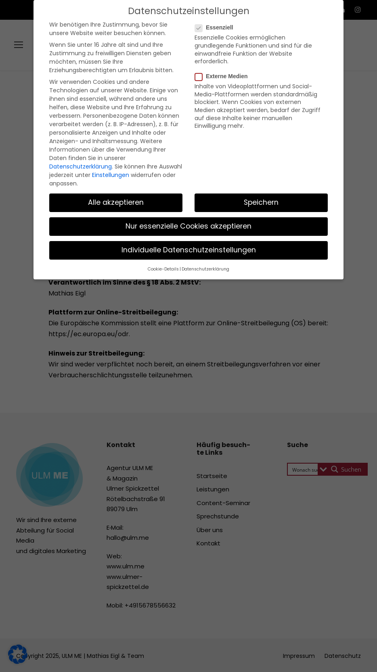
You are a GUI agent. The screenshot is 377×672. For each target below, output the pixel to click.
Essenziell (217, 27)
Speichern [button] (261, 175)
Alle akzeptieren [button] (116, 175)
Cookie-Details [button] (166, 241)
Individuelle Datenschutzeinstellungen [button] (189, 222)
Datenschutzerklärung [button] (203, 241)
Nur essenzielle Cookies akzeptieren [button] (188, 199)
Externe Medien (224, 68)
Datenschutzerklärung (76, 140)
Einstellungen (104, 148)
